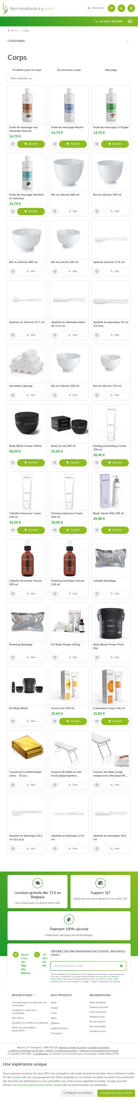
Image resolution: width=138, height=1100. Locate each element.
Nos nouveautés (97, 1027)
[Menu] (129, 21)
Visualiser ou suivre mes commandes (24, 1011)
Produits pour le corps (27, 70)
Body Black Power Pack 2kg (108, 646)
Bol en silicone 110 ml (107, 386)
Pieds (53, 1003)
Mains (54, 1018)
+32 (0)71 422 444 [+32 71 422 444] (108, 21)
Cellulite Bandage (104, 581)
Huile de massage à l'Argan (111, 127)
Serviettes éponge (20, 386)
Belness (13, 31)
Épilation (55, 1023)
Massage (111, 70)
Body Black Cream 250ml (25, 446)
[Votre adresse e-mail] (88, 966)
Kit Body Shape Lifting (65, 644)
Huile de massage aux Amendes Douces (23, 129)
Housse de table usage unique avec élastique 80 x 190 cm (110, 774)
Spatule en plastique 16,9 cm (109, 838)
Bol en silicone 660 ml (65, 195)
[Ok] (121, 966)
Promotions (56, 1034)
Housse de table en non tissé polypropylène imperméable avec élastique (66, 774)
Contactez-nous (97, 1031)
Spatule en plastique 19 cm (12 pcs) (110, 324)
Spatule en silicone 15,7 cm (27, 322)
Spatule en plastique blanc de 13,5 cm (68, 324)
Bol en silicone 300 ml (65, 386)
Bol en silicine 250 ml (64, 262)
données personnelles (31, 1085)
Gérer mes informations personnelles (24, 1029)
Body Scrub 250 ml (63, 446)
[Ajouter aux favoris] (12, 144)
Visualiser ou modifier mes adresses (30, 1023)
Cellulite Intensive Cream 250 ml (25, 515)
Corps (54, 1013)
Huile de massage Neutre (67, 127)
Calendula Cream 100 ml (109, 708)
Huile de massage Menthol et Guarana (26, 197)
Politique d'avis (97, 1017)
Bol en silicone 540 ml (107, 195)
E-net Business (40, 1054)
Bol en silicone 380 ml (23, 262)
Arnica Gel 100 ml (62, 708)
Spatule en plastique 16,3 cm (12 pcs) (25, 838)
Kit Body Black (18, 708)
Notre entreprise (97, 1003)
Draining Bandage (20, 644)
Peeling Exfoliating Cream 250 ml (109, 448)
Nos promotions (97, 1022)
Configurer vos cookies (77, 1093)
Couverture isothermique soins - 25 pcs (25, 774)
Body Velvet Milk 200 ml (108, 513)
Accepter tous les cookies (116, 1093)
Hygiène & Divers (59, 1028)
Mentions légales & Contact (73, 1048)
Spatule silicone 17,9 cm (109, 262)
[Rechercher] (95, 8)
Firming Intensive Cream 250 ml (67, 515)
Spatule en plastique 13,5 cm (67, 838)
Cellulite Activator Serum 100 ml (25, 583)
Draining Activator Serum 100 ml (67, 583)
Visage (54, 1008)
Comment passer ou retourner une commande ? (29, 1004)
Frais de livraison (97, 1012)
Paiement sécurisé (98, 1007)
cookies (17, 1077)
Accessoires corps (69, 70)
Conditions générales (99, 1048)
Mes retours (18, 1018)
